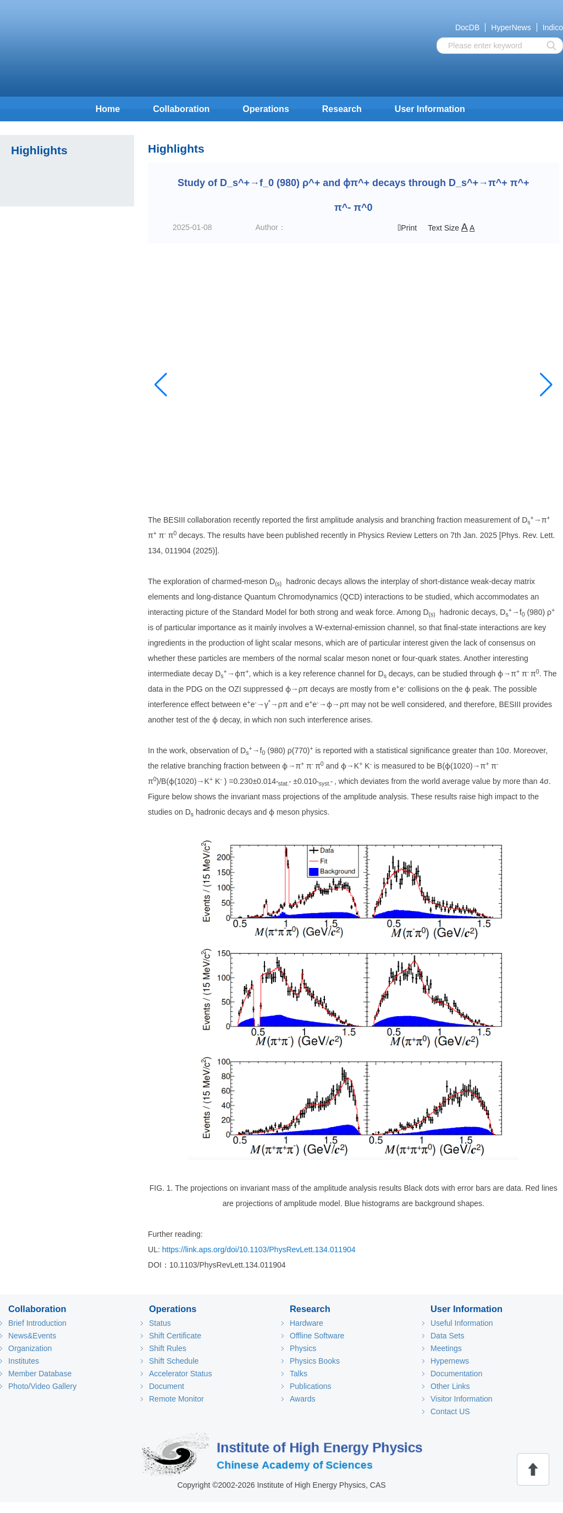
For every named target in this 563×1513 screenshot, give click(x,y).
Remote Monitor (176, 1398)
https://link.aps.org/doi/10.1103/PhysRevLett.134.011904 (259, 1249)
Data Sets (447, 1335)
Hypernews (449, 1361)
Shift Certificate (175, 1335)
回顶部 (533, 1469)
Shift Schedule (173, 1361)
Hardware (306, 1323)
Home (108, 109)
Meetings (446, 1348)
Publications (311, 1386)
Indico (553, 27)
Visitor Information (461, 1398)
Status (160, 1323)
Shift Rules (167, 1348)
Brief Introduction (37, 1323)
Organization (30, 1348)
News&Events (32, 1335)
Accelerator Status (180, 1373)
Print (407, 227)
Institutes (23, 1361)
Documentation (456, 1373)
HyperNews (511, 27)
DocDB (467, 27)
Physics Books (315, 1361)
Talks (298, 1373)
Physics (303, 1348)
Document (166, 1386)
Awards (302, 1398)
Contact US (450, 1411)
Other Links (450, 1386)
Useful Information (461, 1323)
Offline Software (317, 1335)
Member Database (39, 1373)
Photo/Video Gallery (42, 1386)
